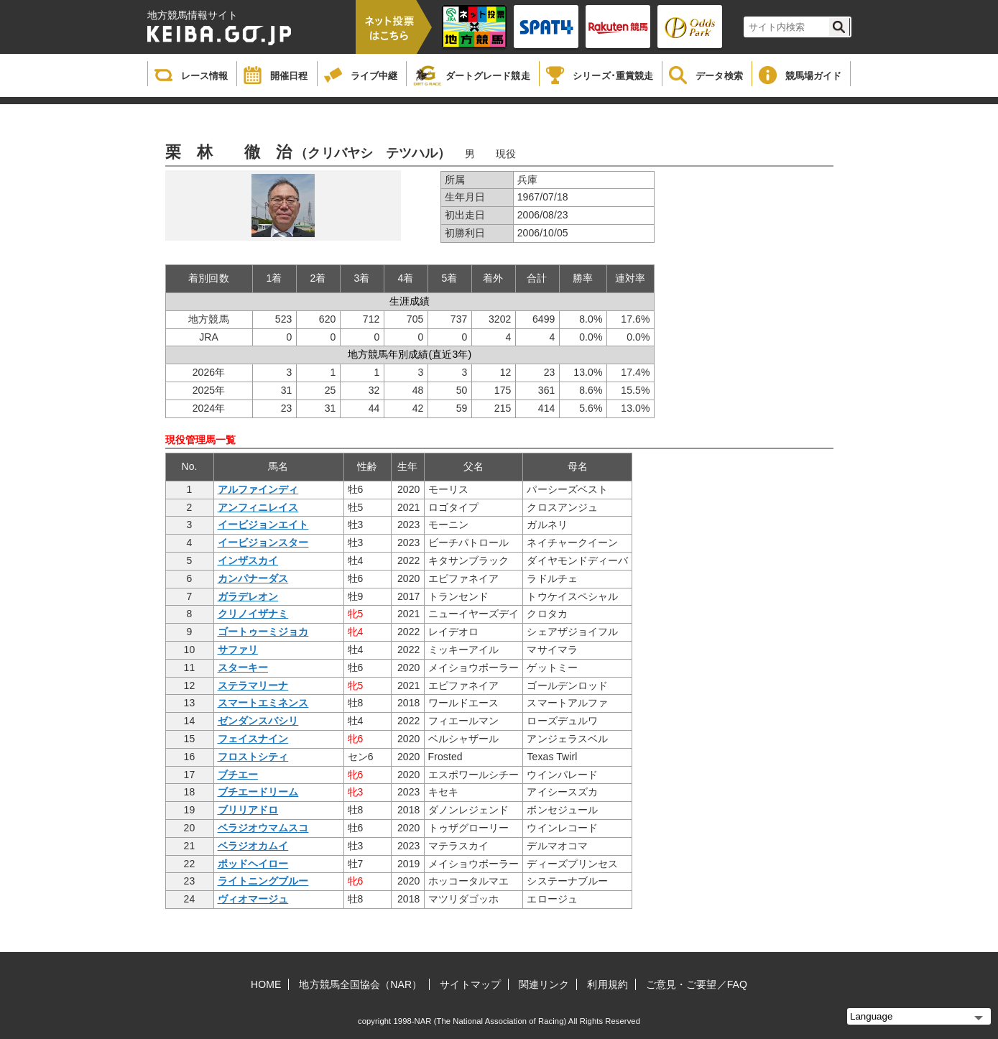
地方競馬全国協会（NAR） (360, 984)
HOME (266, 984)
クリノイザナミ (253, 613)
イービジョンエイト (263, 524)
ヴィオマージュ (253, 899)
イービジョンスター (263, 542)
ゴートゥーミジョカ (263, 631)
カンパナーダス (253, 578)
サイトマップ (470, 984)
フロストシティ (253, 756)
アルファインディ (258, 489)
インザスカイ (248, 560)
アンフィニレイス (258, 507)
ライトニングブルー (263, 881)
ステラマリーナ (253, 685)
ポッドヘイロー (253, 863)
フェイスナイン (253, 738)
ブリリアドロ (248, 810)
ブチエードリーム (258, 792)
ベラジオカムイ (253, 845)
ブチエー (238, 774)
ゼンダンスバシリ (258, 720)
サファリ (238, 649)
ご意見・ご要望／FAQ (696, 984)
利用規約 (607, 984)
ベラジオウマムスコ (263, 827)
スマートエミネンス (263, 702)
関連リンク (544, 984)
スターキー (243, 667)
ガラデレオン (248, 596)
